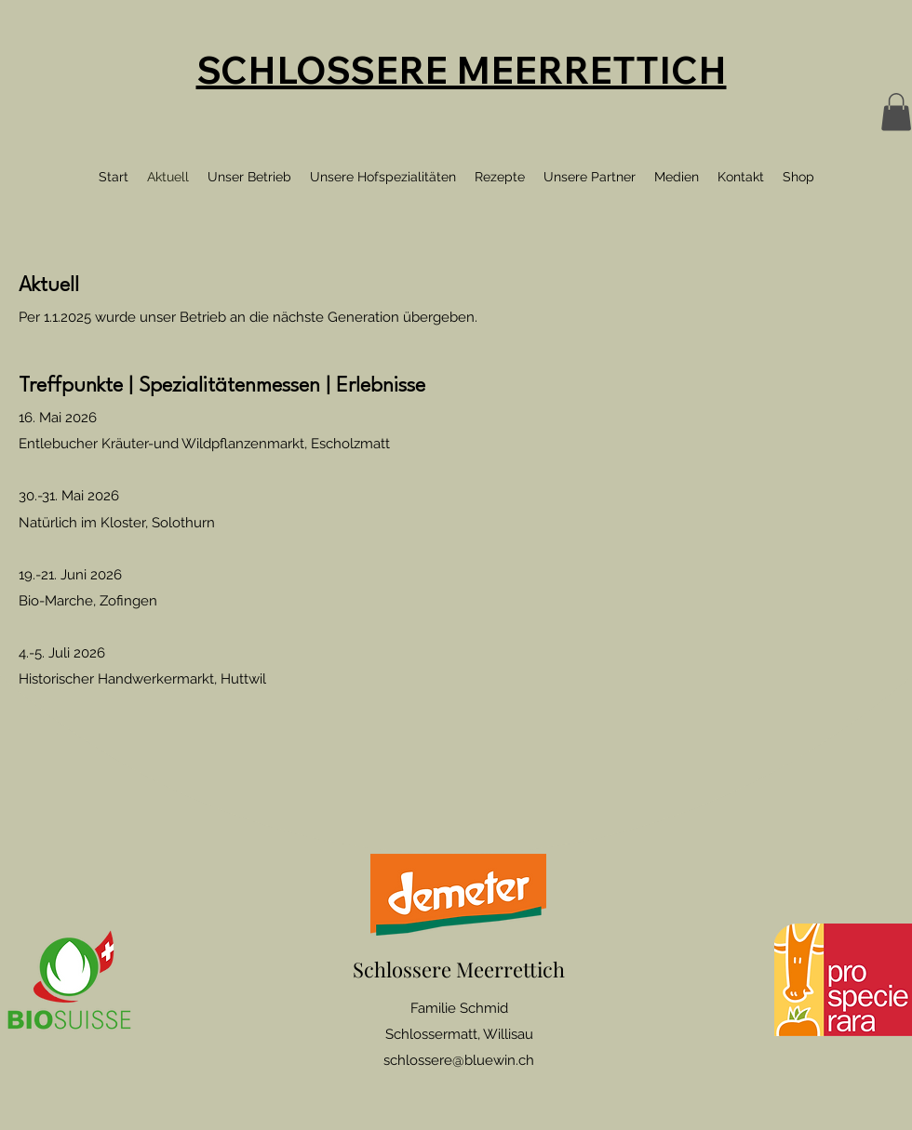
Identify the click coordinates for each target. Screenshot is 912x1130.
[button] (896, 112)
